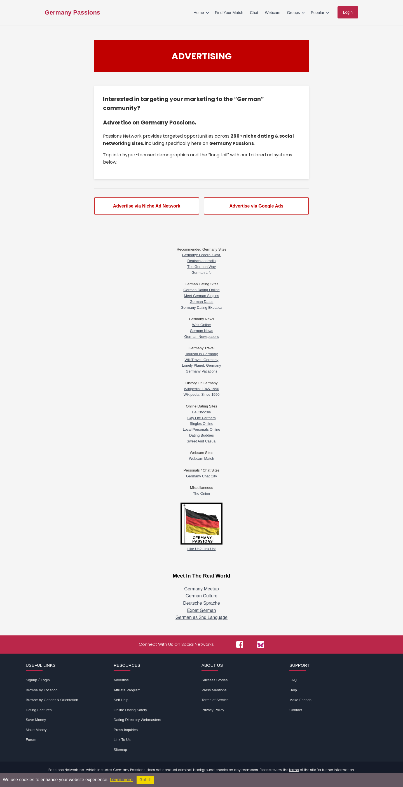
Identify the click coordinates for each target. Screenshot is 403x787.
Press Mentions (214, 690)
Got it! (145, 780)
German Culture (201, 595)
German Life (201, 272)
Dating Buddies (201, 435)
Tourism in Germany (201, 354)
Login (45, 680)
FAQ (293, 680)
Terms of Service (215, 700)
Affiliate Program (127, 690)
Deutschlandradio (201, 261)
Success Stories (215, 680)
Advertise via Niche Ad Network (146, 206)
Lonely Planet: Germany (201, 365)
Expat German (201, 610)
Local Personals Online (201, 429)
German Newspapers (201, 336)
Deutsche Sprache (201, 603)
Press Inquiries (126, 730)
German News (201, 331)
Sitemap (120, 750)
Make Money (36, 730)
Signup (31, 680)
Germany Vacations (201, 371)
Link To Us (122, 739)
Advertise (121, 680)
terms (294, 769)
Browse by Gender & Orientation (52, 700)
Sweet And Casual (201, 441)
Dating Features (39, 710)
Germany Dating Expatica (201, 307)
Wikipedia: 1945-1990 (201, 389)
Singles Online (201, 423)
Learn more (121, 779)
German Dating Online (201, 290)
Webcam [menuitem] (272, 12)
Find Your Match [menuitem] (229, 12)
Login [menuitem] (348, 12)
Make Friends (300, 700)
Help (293, 690)
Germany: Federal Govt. (201, 255)
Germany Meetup (201, 588)
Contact (295, 710)
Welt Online (201, 325)
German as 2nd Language (201, 617)
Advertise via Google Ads (256, 206)
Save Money (36, 720)
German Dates (202, 302)
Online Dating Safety (130, 710)
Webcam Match (201, 458)
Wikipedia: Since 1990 (202, 394)
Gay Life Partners (201, 418)
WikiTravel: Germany (202, 360)
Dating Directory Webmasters (137, 720)
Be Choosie (201, 412)
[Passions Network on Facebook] (239, 644)
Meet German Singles (201, 296)
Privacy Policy (213, 710)
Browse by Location (41, 690)
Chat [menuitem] (254, 12)
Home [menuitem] (198, 12)
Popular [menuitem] (317, 12)
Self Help (121, 700)
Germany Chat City (201, 476)
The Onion (201, 493)
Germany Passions (72, 12)
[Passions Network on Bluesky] (260, 644)
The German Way (201, 267)
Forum (31, 739)
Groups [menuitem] (293, 12)
